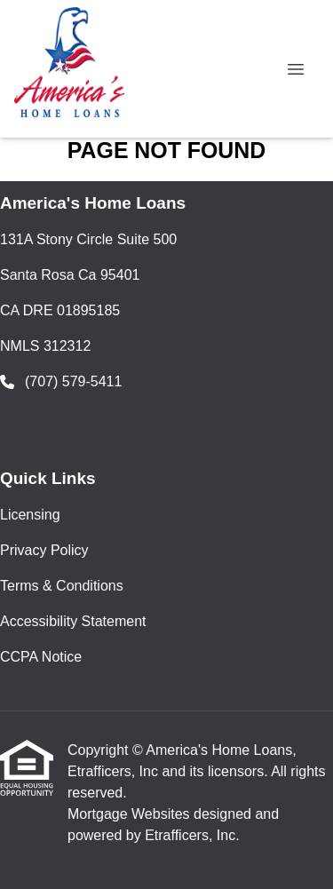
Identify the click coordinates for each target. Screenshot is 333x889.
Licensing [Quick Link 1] (30, 514)
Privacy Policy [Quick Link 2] (44, 550)
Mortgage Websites (130, 814)
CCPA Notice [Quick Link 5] (41, 656)
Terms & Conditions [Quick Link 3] (61, 585)
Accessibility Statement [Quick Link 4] (73, 621)
